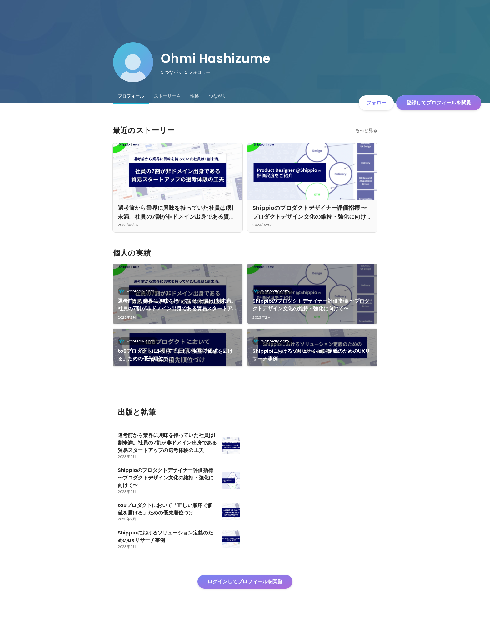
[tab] (131, 96)
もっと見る (366, 130)
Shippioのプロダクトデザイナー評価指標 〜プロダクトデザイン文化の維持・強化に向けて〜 (310, 304)
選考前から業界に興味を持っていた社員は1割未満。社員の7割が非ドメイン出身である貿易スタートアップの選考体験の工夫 (178, 304)
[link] (177, 294)
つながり (217, 96)
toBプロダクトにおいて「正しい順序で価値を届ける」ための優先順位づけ (175, 354)
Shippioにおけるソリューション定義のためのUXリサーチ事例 (311, 354)
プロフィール (131, 96)
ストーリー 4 (167, 96)
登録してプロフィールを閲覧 (438, 102)
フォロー (376, 102)
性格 (194, 96)
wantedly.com (138, 291)
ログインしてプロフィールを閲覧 (245, 581)
